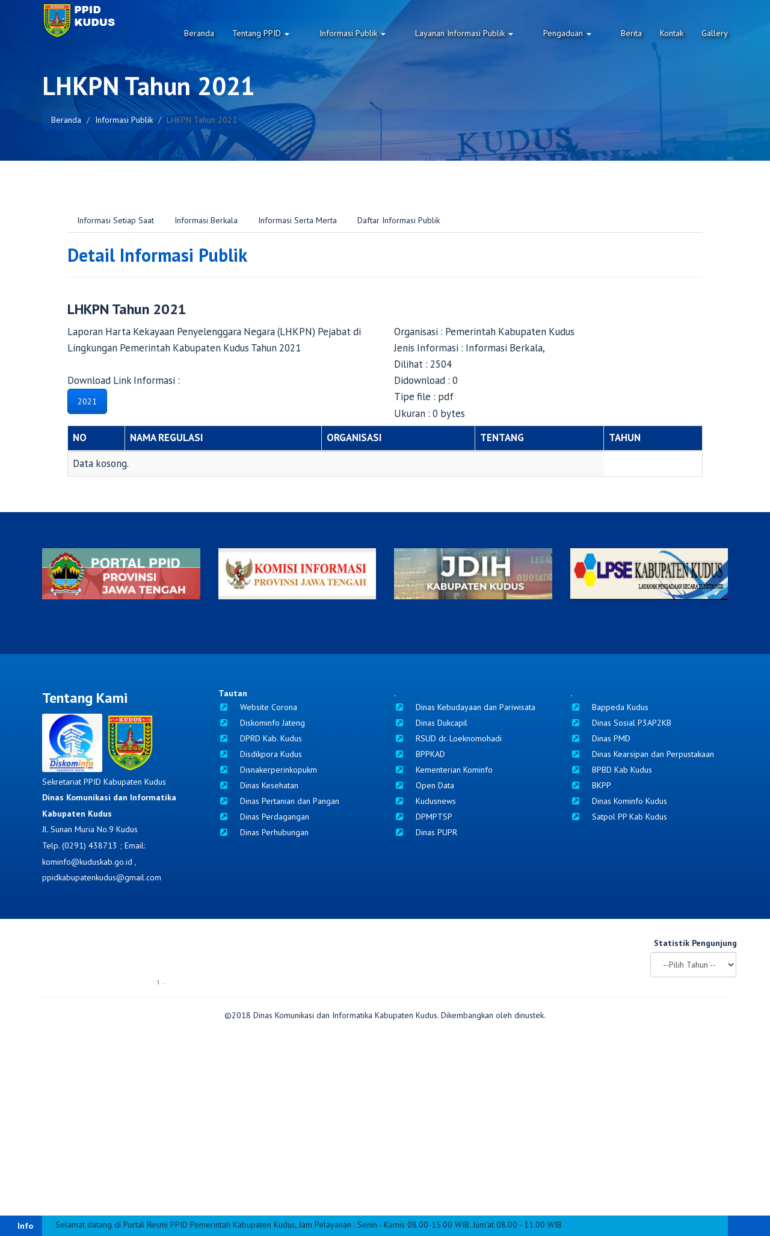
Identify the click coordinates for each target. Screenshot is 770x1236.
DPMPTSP (423, 816)
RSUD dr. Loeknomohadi (448, 738)
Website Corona (257, 707)
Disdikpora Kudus (260, 754)
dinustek (529, 1193)
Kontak (671, 33)
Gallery (714, 33)
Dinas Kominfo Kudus (618, 801)
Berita (631, 33)
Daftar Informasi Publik (398, 220)
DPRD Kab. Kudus (260, 738)
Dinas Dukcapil (430, 722)
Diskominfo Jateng (261, 722)
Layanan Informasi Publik (488, 33)
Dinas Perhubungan (263, 832)
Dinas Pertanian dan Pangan (278, 801)
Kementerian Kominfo (443, 769)
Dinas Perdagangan (263, 816)
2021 (87, 401)
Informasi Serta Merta (297, 220)
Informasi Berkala (206, 220)
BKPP (590, 785)
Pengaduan (579, 33)
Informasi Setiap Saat (115, 220)
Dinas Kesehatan (258, 785)
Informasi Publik (387, 33)
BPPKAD (419, 754)
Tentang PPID (307, 33)
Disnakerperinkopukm (267, 769)
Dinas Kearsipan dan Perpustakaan (642, 754)
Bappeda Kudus (609, 707)
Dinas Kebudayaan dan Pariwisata (464, 707)
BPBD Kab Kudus (611, 769)
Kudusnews (425, 801)
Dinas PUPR (425, 832)
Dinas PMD (600, 738)
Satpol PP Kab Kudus (618, 816)
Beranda (246, 33)
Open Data (424, 785)
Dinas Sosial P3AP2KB (620, 722)
